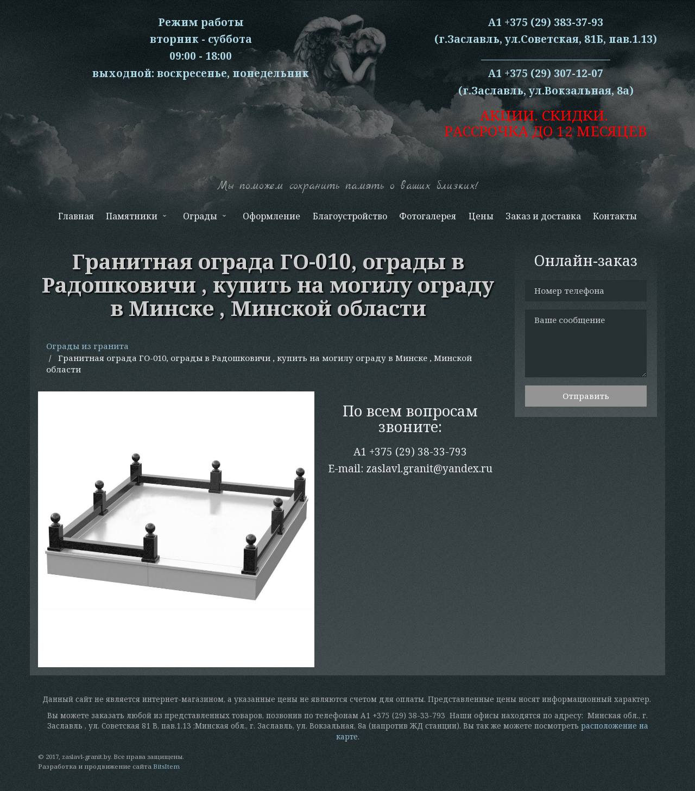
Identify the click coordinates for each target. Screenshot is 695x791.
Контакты (615, 216)
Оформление (271, 216)
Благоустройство (350, 216)
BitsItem (166, 766)
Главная (76, 216)
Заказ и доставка (543, 216)
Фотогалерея (427, 216)
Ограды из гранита (87, 345)
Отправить (586, 395)
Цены (481, 216)
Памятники (135, 218)
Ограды (203, 218)
